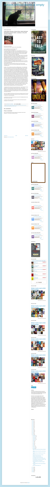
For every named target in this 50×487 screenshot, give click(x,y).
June (33, 442)
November (34, 436)
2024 (33, 423)
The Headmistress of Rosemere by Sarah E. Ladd (39, 459)
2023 (33, 424)
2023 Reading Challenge (37, 122)
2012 (33, 468)
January (34, 448)
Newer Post (5, 135)
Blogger (29, 482)
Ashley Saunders (36, 278)
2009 (33, 471)
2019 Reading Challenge (37, 194)
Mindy (35, 106)
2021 (33, 426)
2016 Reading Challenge (37, 225)
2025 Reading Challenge (37, 105)
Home (16, 135)
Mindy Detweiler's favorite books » (42, 151)
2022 (33, 425)
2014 (33, 434)
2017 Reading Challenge (37, 216)
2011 (33, 469)
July (33, 441)
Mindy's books (35, 140)
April (33, 444)
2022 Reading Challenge (37, 131)
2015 (33, 433)
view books (42, 127)
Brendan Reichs (36, 274)
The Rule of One (36, 277)
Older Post (26, 135)
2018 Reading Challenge (37, 205)
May (33, 443)
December (34, 435)
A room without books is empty (24, 4)
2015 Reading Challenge (37, 234)
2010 (33, 470)
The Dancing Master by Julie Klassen (37, 460)
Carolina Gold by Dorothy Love (37, 465)
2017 (33, 431)
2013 (33, 467)
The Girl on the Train (36, 265)
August (34, 440)
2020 (33, 427)
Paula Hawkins (36, 266)
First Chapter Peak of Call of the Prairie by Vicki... (39, 458)
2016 (33, 432)
